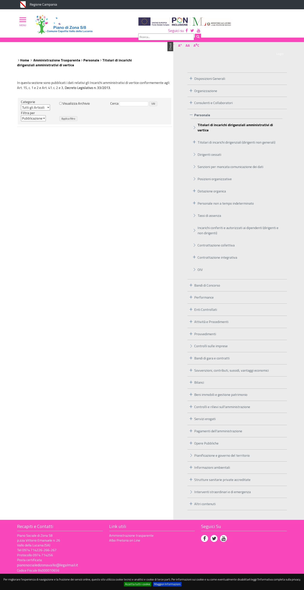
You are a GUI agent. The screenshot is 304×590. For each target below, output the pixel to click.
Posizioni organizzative (215, 170)
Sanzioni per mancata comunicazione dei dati (230, 158)
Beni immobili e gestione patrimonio (220, 386)
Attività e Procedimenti (211, 313)
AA (273, 31)
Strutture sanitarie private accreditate (222, 471)
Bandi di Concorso (207, 277)
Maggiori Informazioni (167, 584)
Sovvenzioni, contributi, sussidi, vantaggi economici (231, 362)
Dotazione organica (212, 183)
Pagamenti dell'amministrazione (218, 423)
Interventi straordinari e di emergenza (222, 483)
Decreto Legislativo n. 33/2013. (88, 79)
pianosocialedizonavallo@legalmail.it (47, 557)
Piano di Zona (34, 42)
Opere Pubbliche (206, 435)
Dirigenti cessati (209, 146)
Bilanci (199, 374)
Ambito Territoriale (97, 42)
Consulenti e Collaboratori (213, 94)
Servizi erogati (205, 410)
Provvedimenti (205, 325)
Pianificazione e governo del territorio (222, 447)
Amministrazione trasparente (131, 527)
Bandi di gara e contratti (212, 350)
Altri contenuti (205, 496)
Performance (204, 289)
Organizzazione (63, 42)
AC (282, 31)
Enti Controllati (205, 301)
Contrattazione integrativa (217, 249)
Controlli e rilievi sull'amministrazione (222, 398)
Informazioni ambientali (212, 459)
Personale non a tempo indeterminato (226, 195)
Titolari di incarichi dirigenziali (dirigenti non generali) (236, 134)
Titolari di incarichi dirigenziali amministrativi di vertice (235, 119)
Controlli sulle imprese (211, 338)
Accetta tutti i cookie (137, 584)
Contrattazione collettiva (216, 237)
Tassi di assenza (209, 207)
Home (24, 52)
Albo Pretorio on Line (124, 532)
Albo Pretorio (130, 42)
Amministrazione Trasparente (56, 52)
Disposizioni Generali (209, 70)
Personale (91, 52)
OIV (200, 261)
